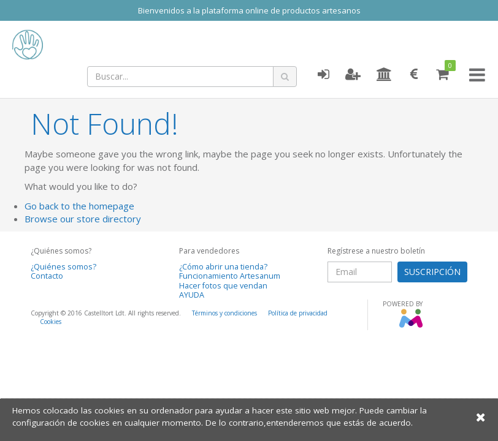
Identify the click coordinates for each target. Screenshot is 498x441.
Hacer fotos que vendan (223, 286)
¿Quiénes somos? (63, 267)
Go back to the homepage (79, 206)
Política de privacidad (298, 313)
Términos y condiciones (224, 313)
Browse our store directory (83, 219)
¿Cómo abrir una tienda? (223, 267)
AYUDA (191, 295)
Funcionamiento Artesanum (229, 276)
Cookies (50, 321)
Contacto (47, 276)
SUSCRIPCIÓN (432, 271)
